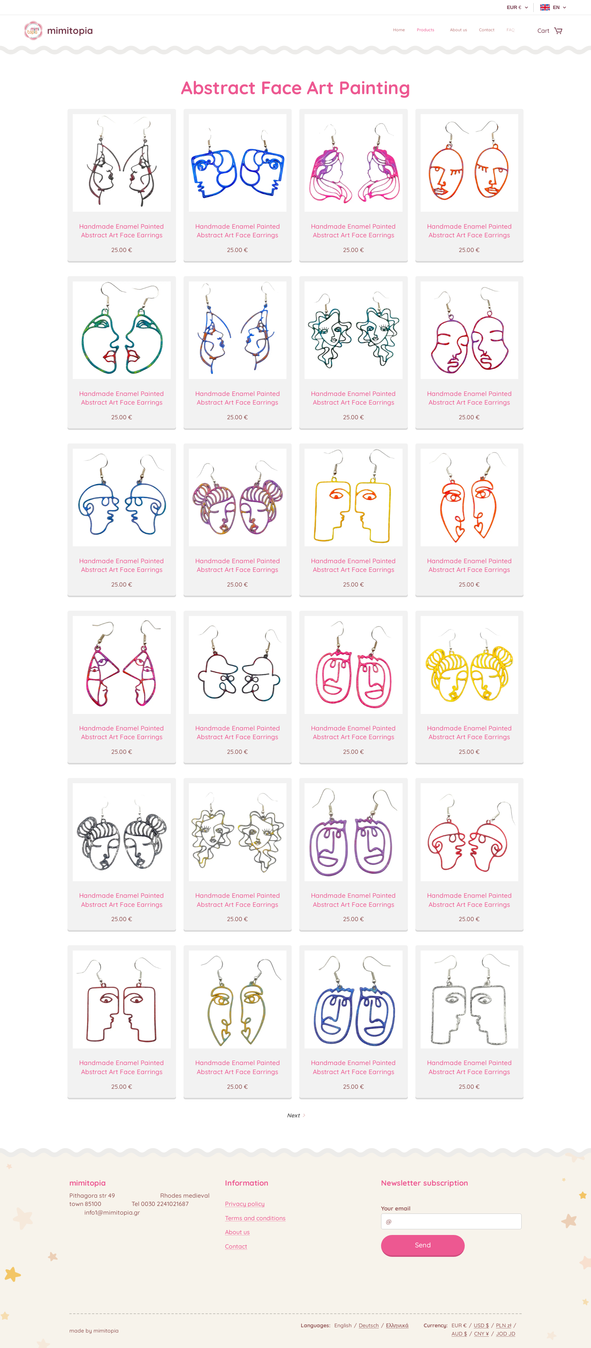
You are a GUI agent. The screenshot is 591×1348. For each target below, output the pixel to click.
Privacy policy (245, 1203)
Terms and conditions (255, 1218)
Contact (236, 1246)
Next (293, 1115)
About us (237, 1232)
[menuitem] (465, 30)
